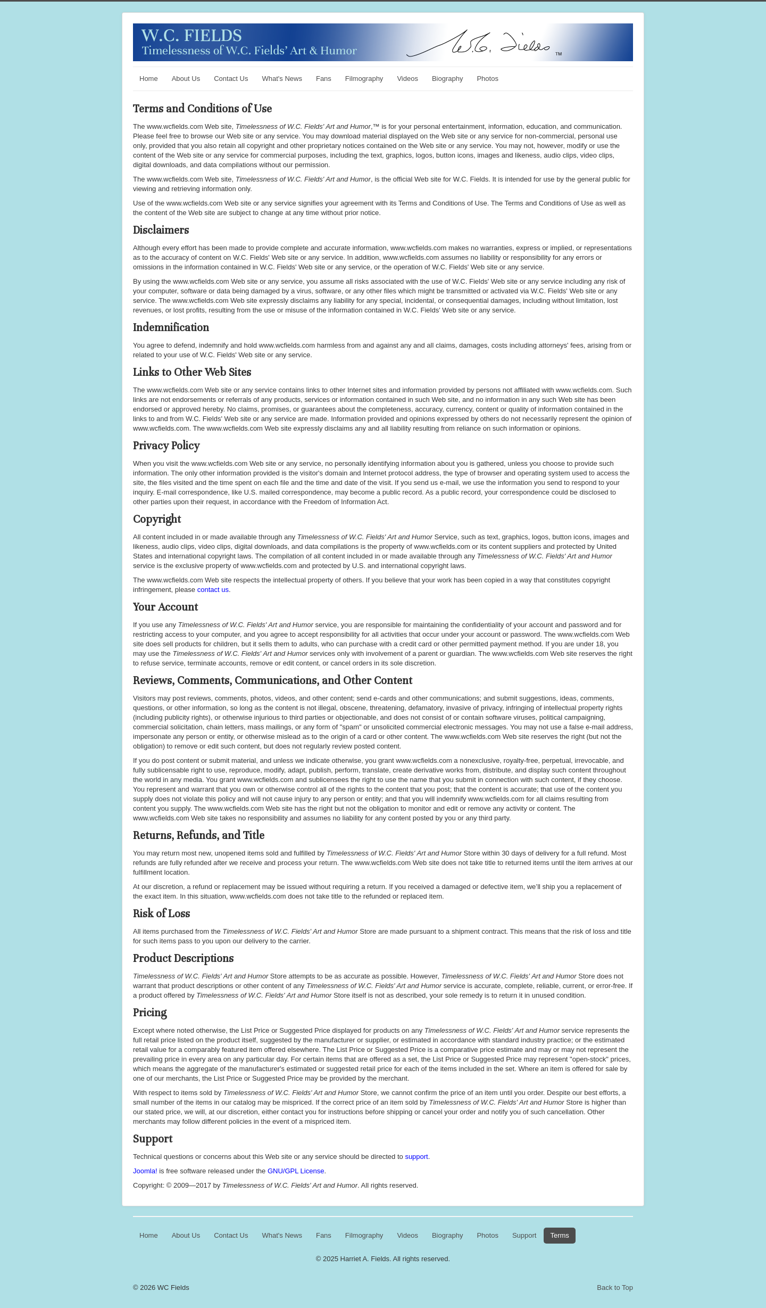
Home (148, 79)
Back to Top (615, 1287)
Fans (323, 79)
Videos (407, 79)
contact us (213, 590)
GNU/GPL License (296, 1171)
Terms (559, 1235)
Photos (487, 79)
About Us (186, 79)
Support (524, 1235)
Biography (447, 79)
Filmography (364, 79)
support (416, 1157)
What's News (282, 79)
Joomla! (145, 1171)
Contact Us (231, 79)
